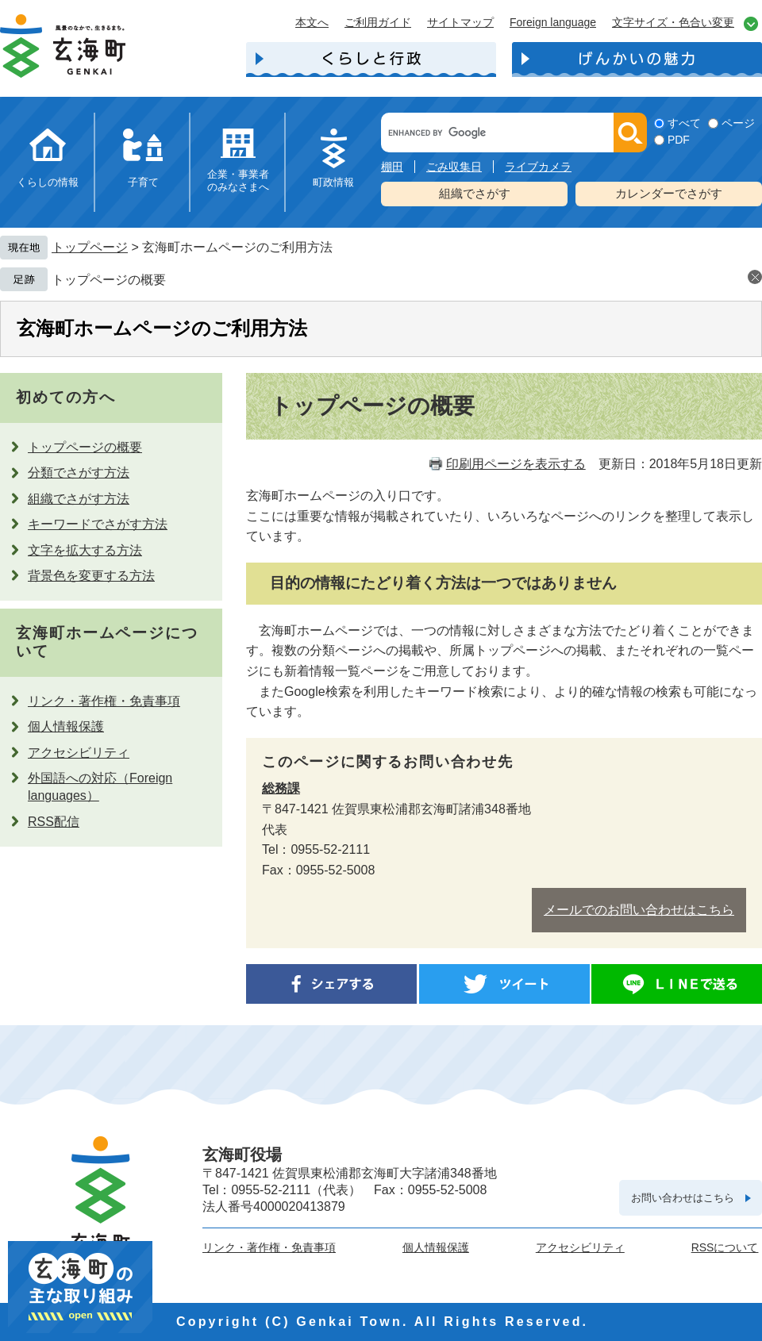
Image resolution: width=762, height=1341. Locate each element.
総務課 (281, 788)
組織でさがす (474, 193)
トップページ (90, 247)
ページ (738, 123)
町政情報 (333, 182)
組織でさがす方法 (78, 498)
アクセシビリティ (78, 752)
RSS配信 (53, 821)
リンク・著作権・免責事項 (104, 701)
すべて (684, 123)
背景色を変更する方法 (91, 575)
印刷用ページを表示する (516, 464)
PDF (679, 139)
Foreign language (553, 22)
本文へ (312, 22)
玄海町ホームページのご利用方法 (162, 328)
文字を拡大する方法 (85, 550)
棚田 (392, 166)
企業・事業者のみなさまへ (238, 180)
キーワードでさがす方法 (97, 524)
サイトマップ (460, 22)
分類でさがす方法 (78, 472)
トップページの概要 (109, 279)
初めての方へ (65, 397)
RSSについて (725, 1247)
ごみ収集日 (454, 166)
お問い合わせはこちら (682, 1198)
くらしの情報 (48, 182)
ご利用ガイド (377, 22)
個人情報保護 (66, 726)
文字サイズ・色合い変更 (673, 22)
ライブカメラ (538, 166)
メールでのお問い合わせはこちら (639, 909)
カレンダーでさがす (668, 193)
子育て (143, 182)
